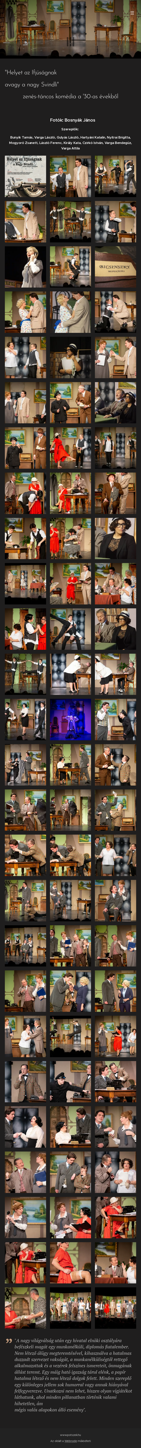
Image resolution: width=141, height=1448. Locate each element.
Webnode (70, 1441)
